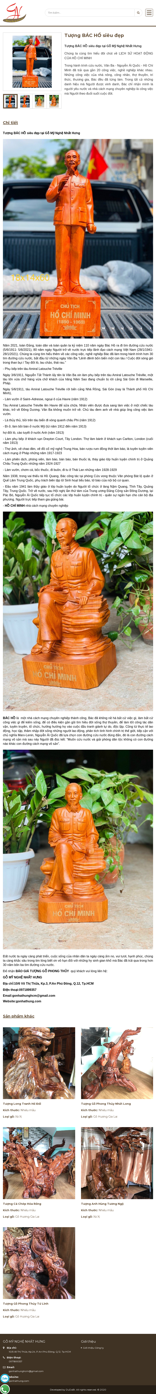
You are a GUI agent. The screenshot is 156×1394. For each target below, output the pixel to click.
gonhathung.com (19, 1380)
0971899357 (15, 1361)
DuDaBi (70, 1389)
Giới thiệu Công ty (93, 1347)
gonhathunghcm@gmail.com (26, 1371)
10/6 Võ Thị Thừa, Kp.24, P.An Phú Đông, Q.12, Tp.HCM (40, 1351)
